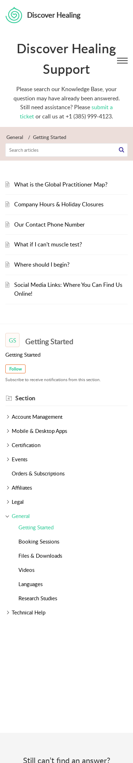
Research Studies (37, 598)
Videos (26, 569)
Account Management (37, 416)
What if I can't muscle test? (48, 244)
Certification (26, 445)
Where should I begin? (42, 264)
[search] (66, 150)
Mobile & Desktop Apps (39, 430)
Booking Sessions (38, 541)
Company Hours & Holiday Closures (59, 204)
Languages (30, 583)
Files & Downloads (40, 555)
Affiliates (22, 487)
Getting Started (36, 527)
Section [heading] (25, 398)
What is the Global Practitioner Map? (60, 184)
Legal (18, 501)
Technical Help (28, 612)
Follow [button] (15, 369)
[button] (121, 150)
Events (19, 459)
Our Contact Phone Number (49, 224)
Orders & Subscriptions (38, 473)
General (14, 137)
